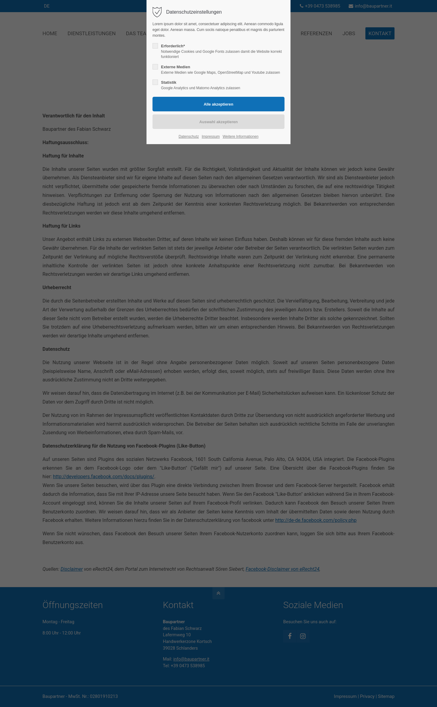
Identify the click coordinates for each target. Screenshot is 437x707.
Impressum (211, 136)
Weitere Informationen (241, 136)
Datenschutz (188, 136)
